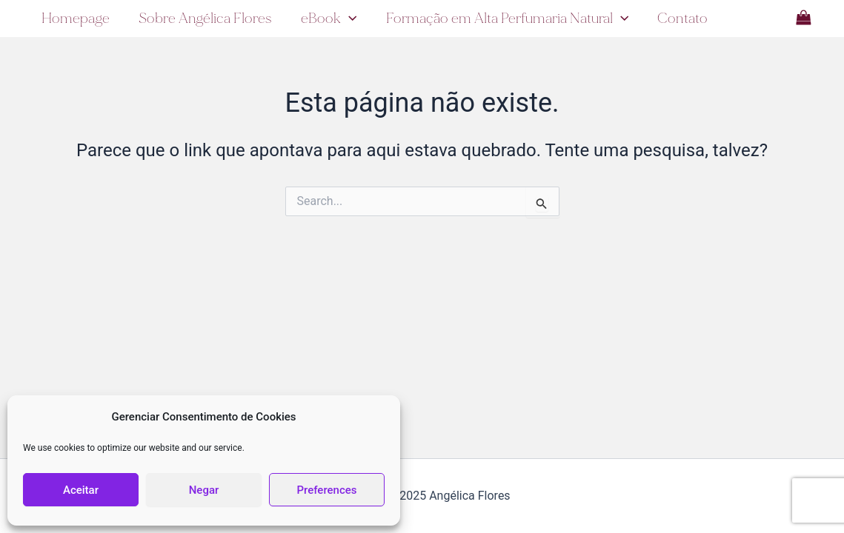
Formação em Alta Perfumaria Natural (505, 18)
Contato (680, 18)
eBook (327, 18)
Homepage (75, 18)
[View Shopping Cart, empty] (803, 18)
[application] (347, 18)
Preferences (326, 490)
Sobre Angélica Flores (204, 18)
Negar (204, 490)
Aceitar (81, 490)
